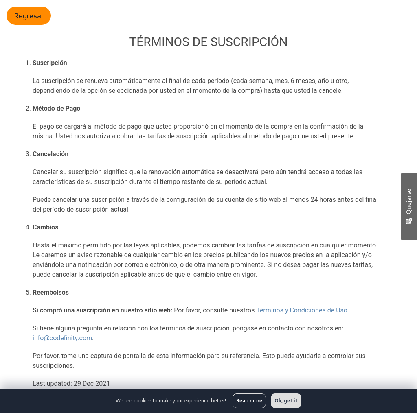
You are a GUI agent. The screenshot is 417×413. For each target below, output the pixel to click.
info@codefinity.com (62, 338)
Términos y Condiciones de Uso (301, 310)
